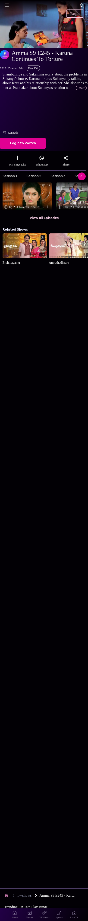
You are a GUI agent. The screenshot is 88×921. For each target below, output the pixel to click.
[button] (28, 196)
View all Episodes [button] (44, 218)
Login (75, 14)
